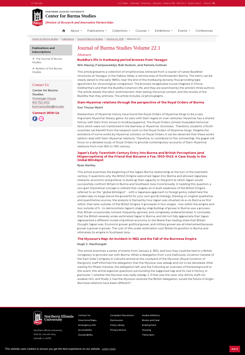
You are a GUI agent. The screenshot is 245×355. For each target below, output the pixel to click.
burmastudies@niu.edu (48, 106)
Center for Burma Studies (45, 39)
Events (183, 30)
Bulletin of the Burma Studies (47, 70)
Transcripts (148, 335)
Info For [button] (181, 3)
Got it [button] (235, 349)
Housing (146, 330)
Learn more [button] (109, 348)
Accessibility (85, 330)
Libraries (157, 3)
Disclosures (116, 320)
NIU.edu (37, 3)
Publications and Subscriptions (43, 49)
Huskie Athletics (151, 315)
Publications (96, 30)
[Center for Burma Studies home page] (74, 17)
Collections (120, 30)
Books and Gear (151, 320)
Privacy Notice (118, 330)
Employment (149, 325)
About (75, 30)
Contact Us (84, 315)
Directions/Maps (87, 320)
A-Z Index (123, 3)
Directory (146, 3)
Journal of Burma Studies (90, 39)
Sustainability (85, 335)
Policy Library (117, 325)
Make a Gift (169, 3)
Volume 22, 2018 (114, 39)
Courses (141, 30)
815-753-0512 (41, 102)
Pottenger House (44, 98)
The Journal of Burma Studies (47, 60)
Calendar (135, 3)
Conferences (204, 30)
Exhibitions (163, 30)
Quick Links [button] (194, 3)
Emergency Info (87, 325)
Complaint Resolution (122, 315)
